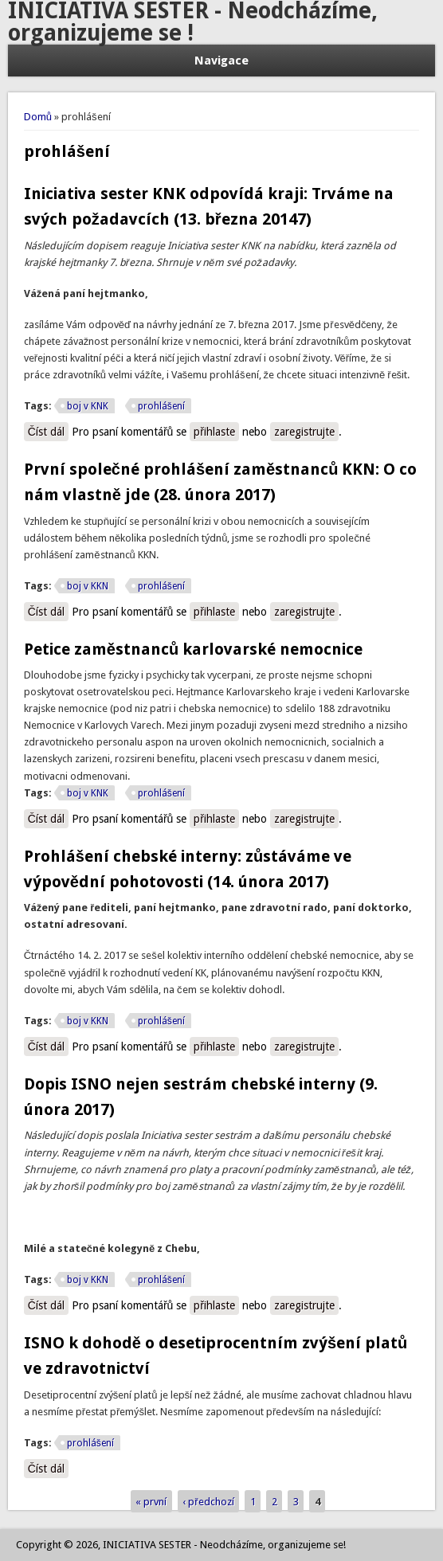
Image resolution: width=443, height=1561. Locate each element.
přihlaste (214, 431)
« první (151, 1502)
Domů (38, 117)
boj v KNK (87, 406)
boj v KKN (87, 586)
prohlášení (161, 406)
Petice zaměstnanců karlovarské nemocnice (193, 649)
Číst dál (48, 432)
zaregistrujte (304, 431)
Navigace (221, 60)
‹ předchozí (207, 1502)
